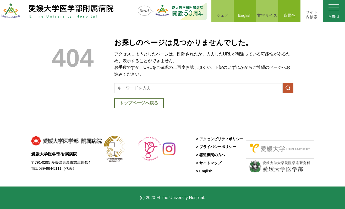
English (245, 11)
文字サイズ (267, 11)
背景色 (289, 11)
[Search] (311, 11)
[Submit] (288, 88)
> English (204, 171)
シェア (222, 11)
